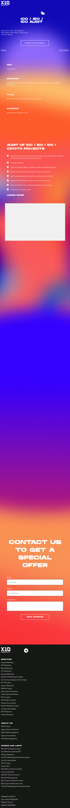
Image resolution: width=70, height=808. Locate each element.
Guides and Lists (11, 746)
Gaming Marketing (7, 674)
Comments (11, 600)
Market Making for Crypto (10, 706)
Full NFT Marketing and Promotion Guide (15, 757)
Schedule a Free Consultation (35, 43)
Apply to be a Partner (8, 736)
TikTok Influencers (7, 715)
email (3, 50)
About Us (6, 723)
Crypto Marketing (7, 662)
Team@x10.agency (8, 796)
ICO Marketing (6, 671)
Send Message (35, 617)
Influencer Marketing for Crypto (12, 677)
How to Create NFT (7, 772)
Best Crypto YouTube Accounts (12, 780)
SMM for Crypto (6, 688)
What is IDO (5, 766)
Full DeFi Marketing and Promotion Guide (15, 786)
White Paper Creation (8, 700)
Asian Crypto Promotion (9, 691)
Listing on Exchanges (8, 709)
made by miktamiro (8, 805)
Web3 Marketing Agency (10, 732)
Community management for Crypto (14, 680)
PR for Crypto (5, 697)
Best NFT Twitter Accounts (10, 775)
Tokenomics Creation (8, 703)
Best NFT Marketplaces (9, 778)
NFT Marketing (6, 665)
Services (6, 659)
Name (9, 589)
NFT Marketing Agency (9, 739)
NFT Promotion (6, 683)
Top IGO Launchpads (8, 760)
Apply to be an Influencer (10, 729)
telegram (64, 50)
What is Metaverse (7, 754)
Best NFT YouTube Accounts (11, 749)
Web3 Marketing (6, 668)
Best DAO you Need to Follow (11, 769)
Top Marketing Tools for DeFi (11, 752)
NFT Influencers (6, 712)
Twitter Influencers (7, 686)
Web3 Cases (5, 726)
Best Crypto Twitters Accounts (12, 783)
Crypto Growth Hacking (9, 694)
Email (9, 577)
